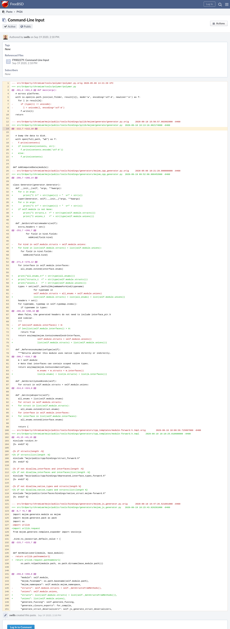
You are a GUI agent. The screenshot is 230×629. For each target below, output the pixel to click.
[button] (227, 4)
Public (27, 26)
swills (27, 37)
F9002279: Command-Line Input (30, 60)
